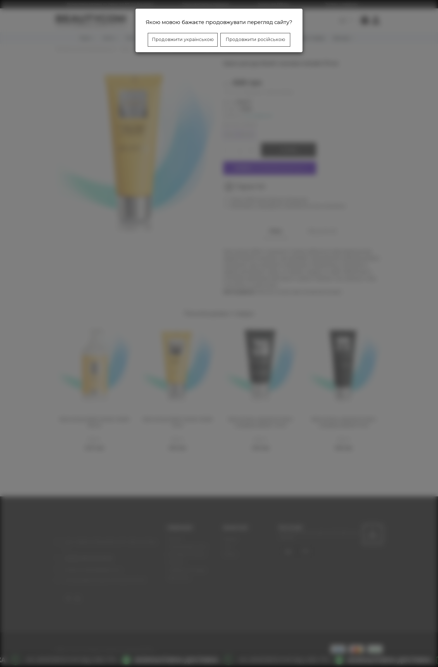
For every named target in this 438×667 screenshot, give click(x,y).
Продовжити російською (255, 39)
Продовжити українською (183, 39)
